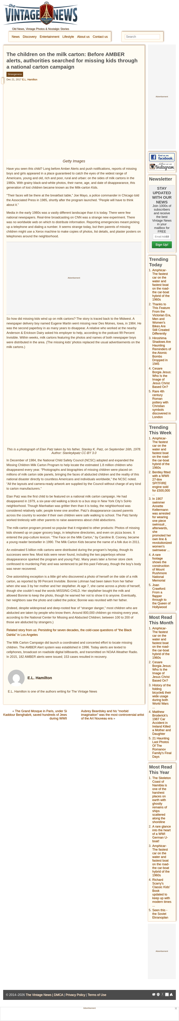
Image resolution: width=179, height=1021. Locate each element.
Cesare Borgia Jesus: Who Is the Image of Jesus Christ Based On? (161, 378)
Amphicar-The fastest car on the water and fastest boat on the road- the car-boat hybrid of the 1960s (161, 284)
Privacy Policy (75, 995)
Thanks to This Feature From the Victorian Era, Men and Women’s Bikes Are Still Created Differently (161, 318)
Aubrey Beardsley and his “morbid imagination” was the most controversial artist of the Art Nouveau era (112, 714)
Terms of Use (97, 995)
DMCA (58, 995)
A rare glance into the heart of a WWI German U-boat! (161, 834)
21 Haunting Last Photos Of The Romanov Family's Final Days (161, 747)
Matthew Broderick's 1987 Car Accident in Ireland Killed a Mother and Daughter (161, 722)
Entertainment (49, 36)
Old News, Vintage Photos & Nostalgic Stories (40, 28)
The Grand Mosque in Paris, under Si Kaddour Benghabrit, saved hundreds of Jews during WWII (35, 714)
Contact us (100, 36)
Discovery (30, 36)
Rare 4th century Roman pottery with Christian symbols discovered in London (161, 404)
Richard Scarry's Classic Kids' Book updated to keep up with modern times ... (161, 892)
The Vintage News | (40, 995)
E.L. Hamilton (29, 79)
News (16, 36)
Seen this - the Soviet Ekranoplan (160, 913)
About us (83, 36)
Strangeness (15, 74)
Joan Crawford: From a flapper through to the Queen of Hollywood (161, 596)
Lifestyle (68, 36)
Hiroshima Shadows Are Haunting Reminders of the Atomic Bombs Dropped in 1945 (161, 350)
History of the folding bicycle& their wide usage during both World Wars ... (161, 696)
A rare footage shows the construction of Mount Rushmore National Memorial (160, 567)
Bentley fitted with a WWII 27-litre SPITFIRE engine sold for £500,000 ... (161, 483)
